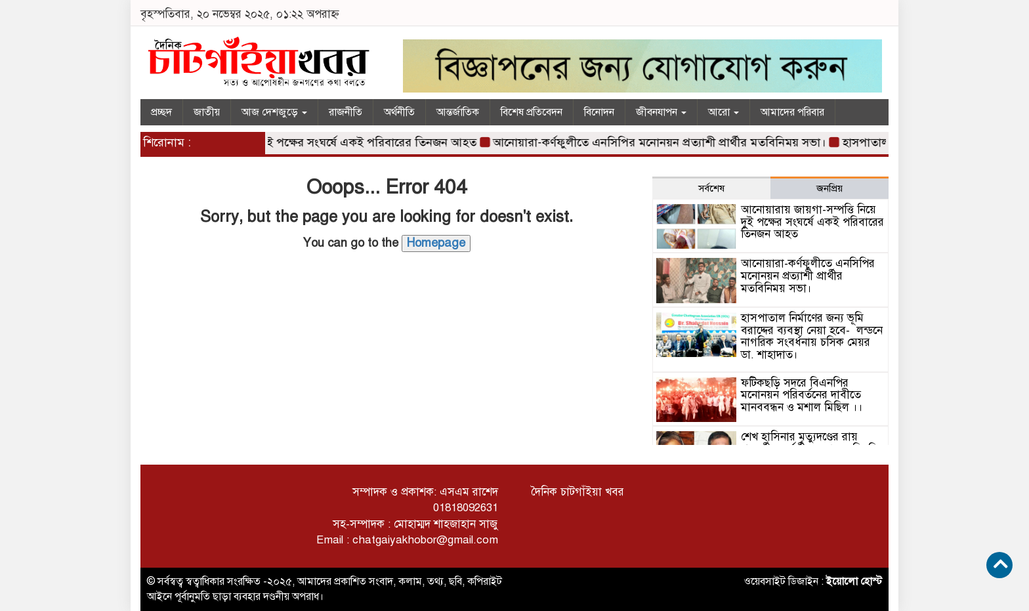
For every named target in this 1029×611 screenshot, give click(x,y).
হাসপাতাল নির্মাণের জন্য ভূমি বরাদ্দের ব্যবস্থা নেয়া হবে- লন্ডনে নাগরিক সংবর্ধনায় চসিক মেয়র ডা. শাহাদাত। (812, 336)
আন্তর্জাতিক (457, 112)
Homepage (436, 243)
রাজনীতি (345, 112)
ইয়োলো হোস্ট (854, 581)
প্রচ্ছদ (161, 112)
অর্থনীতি (399, 112)
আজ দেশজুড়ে (274, 112)
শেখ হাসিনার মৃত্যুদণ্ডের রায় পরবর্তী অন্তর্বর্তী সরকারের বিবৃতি (809, 443)
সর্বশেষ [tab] (711, 188)
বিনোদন (599, 112)
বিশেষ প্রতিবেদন (531, 112)
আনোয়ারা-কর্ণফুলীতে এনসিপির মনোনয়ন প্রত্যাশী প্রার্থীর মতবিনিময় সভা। (663, 142)
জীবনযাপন (661, 112)
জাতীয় (207, 112)
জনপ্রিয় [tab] (829, 188)
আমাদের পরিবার (792, 112)
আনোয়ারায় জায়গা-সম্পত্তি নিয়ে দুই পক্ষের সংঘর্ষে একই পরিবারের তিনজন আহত (300, 142)
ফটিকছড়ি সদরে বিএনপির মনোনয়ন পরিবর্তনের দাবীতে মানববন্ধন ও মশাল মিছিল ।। (802, 395)
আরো (723, 112)
